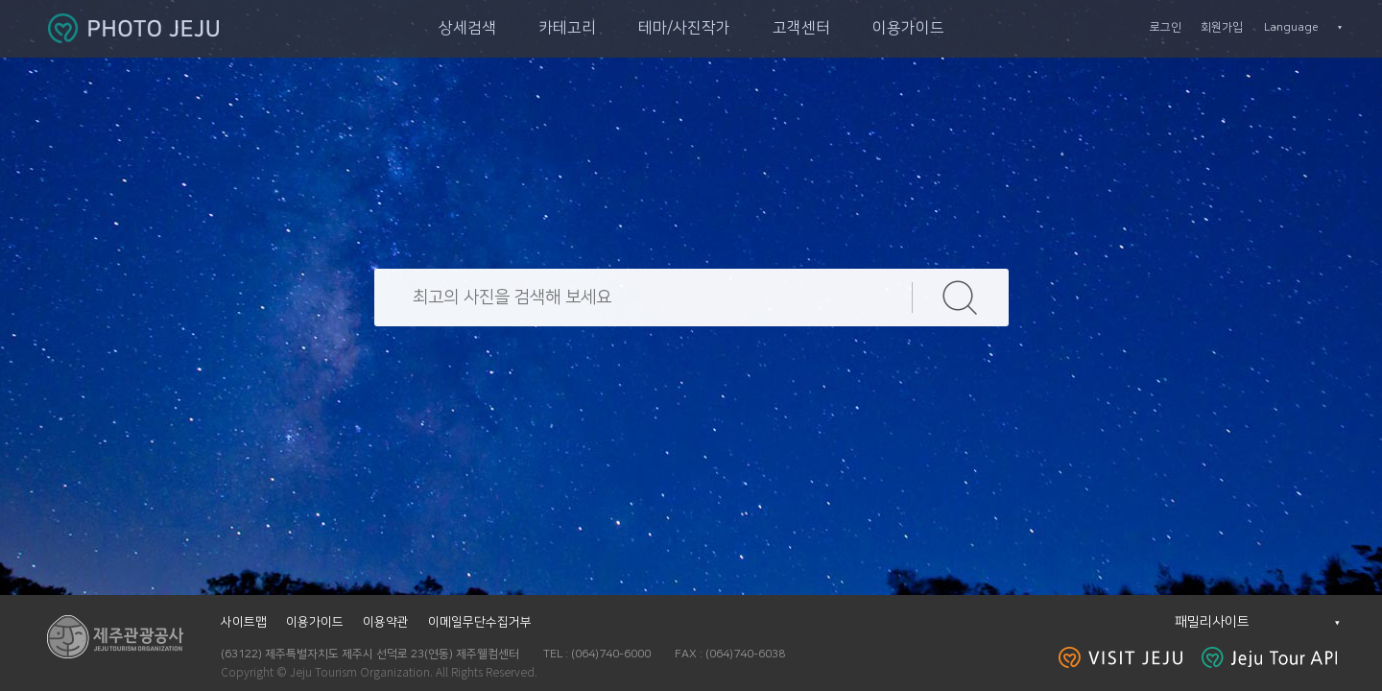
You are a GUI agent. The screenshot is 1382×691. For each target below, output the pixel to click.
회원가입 (1222, 27)
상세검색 (467, 27)
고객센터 (801, 27)
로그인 (1165, 27)
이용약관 (386, 622)
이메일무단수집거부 (480, 622)
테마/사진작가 (684, 27)
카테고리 (567, 27)
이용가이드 (908, 27)
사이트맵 (244, 622)
